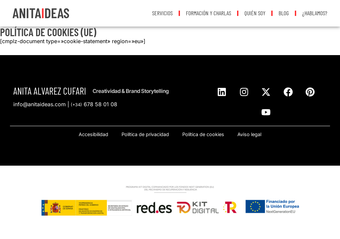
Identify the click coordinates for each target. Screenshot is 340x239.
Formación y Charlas (208, 13)
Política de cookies (203, 134)
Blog (284, 13)
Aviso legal (249, 134)
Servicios (162, 13)
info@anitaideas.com (39, 104)
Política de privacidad (145, 134)
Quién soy (254, 13)
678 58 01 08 (94, 104)
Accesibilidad (93, 134)
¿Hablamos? (314, 13)
